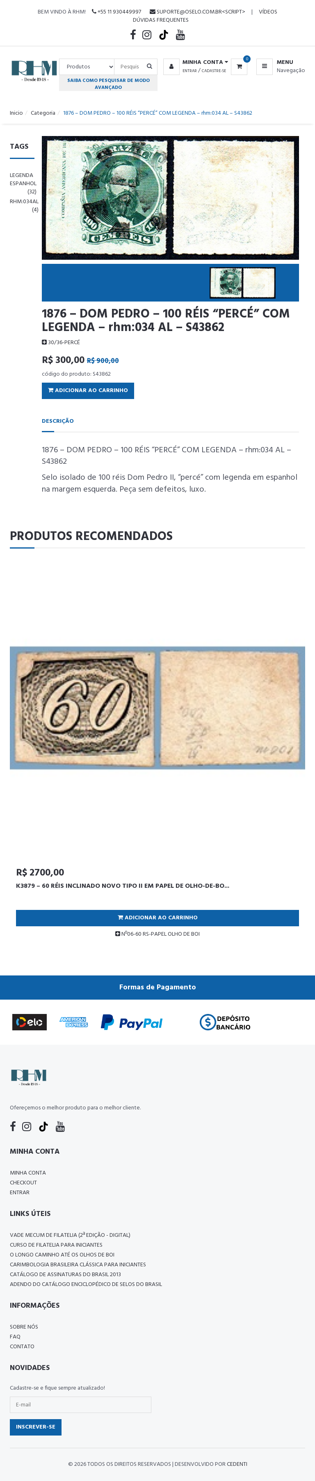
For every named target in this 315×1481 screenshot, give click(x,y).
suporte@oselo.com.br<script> (197, 12)
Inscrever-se (35, 1427)
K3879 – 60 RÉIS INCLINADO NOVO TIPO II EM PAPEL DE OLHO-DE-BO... (122, 886)
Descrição (58, 421)
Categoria (43, 113)
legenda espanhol (23, 184)
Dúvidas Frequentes (161, 20)
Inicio (16, 113)
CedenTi (237, 1464)
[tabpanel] (157, 752)
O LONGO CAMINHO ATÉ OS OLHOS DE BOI (62, 1255)
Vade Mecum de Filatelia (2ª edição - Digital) (70, 1235)
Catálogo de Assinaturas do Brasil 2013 (65, 1274)
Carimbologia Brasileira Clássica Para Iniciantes (78, 1265)
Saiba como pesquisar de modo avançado (108, 84)
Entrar (190, 71)
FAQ (15, 1337)
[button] (194, 63)
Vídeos (268, 12)
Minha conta (28, 1173)
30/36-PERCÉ (61, 342)
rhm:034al (24, 206)
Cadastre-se (214, 71)
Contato (22, 1347)
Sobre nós (24, 1327)
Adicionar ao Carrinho (88, 390)
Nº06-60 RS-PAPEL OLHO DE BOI (157, 934)
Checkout (23, 1183)
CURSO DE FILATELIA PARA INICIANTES (56, 1245)
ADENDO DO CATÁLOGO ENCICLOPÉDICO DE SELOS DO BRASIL (86, 1284)
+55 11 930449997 (116, 12)
